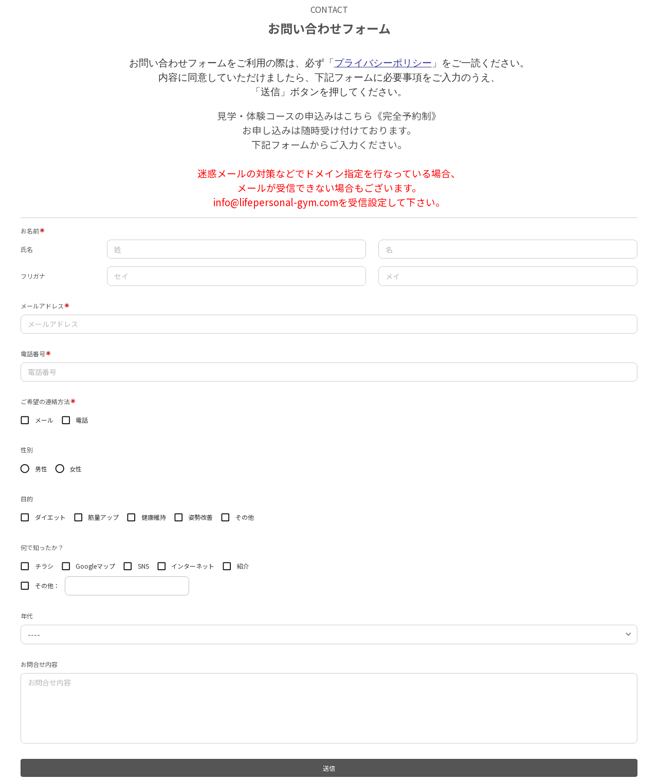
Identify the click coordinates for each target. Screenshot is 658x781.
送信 (329, 768)
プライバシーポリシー (383, 63)
